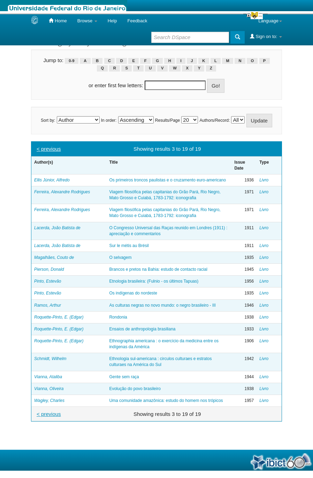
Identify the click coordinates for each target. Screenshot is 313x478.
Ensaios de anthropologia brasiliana (142, 329)
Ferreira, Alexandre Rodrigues (62, 191)
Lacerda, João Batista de (57, 227)
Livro (263, 180)
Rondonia (118, 317)
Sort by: (48, 120)
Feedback (137, 20)
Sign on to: (266, 36)
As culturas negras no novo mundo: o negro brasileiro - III (162, 305)
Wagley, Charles (49, 400)
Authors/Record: (215, 120)
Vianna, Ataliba (48, 376)
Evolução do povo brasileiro (134, 388)
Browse (87, 20)
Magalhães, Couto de (54, 257)
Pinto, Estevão (47, 281)
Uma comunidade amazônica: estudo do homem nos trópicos (166, 400)
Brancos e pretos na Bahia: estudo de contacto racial (158, 269)
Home (58, 20)
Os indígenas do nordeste (133, 293)
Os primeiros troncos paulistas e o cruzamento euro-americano (167, 180)
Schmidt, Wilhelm (50, 358)
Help (112, 20)
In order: (109, 120)
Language (270, 20)
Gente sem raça (124, 376)
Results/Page (167, 120)
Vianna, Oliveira (49, 388)
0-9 (71, 61)
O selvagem (120, 257)
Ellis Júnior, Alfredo (52, 180)
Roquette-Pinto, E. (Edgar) (58, 317)
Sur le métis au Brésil (128, 245)
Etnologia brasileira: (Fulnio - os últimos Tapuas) (153, 281)
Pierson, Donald (49, 269)
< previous (49, 149)
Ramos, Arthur (47, 305)
